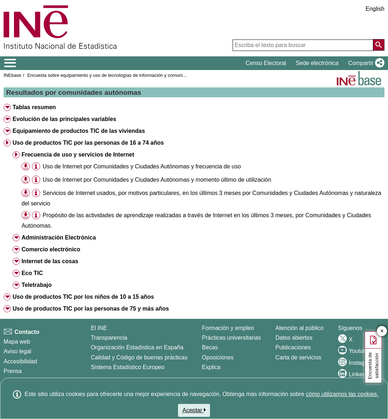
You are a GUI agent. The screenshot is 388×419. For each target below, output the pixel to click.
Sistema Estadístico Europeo (127, 367)
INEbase (12, 75)
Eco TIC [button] (32, 273)
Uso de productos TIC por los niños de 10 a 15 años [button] (83, 297)
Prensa (13, 371)
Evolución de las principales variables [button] (64, 119)
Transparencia (109, 338)
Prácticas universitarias (231, 338)
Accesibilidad (20, 361)
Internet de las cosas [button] (50, 261)
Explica (211, 367)
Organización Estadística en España (137, 347)
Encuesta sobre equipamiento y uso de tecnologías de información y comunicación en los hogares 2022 (133, 75)
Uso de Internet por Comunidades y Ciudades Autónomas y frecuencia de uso (142, 166)
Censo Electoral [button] (266, 63)
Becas (210, 347)
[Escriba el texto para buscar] (303, 45)
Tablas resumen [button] (34, 107)
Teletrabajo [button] (37, 285)
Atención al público (299, 328)
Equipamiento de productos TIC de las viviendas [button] (79, 131)
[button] (364, 63)
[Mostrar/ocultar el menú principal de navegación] (10, 63)
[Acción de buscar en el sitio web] (378, 45)
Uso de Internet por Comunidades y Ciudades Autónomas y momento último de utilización (157, 180)
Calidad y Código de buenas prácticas (139, 357)
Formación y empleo (228, 328)
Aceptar (194, 410)
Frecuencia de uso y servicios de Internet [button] (78, 155)
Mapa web (17, 342)
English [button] (375, 9)
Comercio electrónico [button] (51, 249)
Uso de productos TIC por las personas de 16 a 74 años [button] (88, 143)
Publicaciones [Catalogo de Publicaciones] (293, 347)
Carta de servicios (298, 357)
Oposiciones (218, 357)
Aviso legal (17, 351)
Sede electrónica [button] (317, 63)
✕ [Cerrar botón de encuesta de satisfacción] (382, 331)
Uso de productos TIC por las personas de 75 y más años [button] (91, 309)
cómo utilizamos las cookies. (342, 394)
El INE (99, 328)
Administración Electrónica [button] (59, 237)
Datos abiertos (293, 338)
